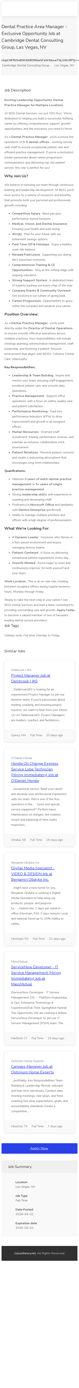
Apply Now (39, 1148)
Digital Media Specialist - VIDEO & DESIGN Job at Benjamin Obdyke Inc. (33, 874)
